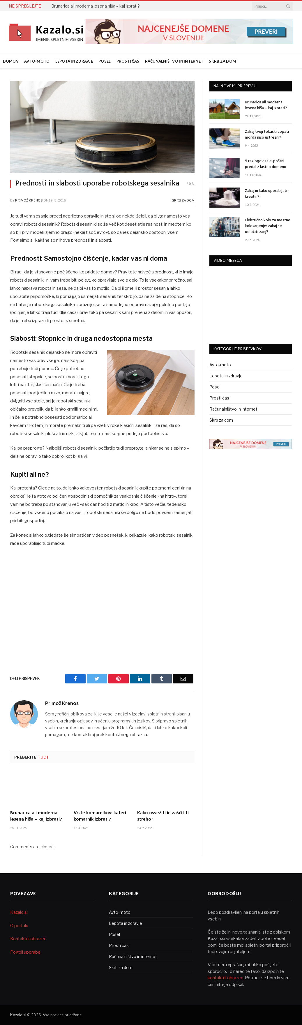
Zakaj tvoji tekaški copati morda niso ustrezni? (267, 135)
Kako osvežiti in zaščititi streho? (163, 816)
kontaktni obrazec (225, 977)
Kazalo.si (19, 912)
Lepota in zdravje (74, 61)
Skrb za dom (222, 61)
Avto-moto (37, 61)
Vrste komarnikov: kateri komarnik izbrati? (100, 816)
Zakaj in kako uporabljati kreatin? (266, 194)
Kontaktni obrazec (28, 938)
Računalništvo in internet (174, 61)
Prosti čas (127, 61)
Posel (104, 61)
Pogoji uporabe (25, 952)
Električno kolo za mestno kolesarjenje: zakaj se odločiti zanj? (267, 226)
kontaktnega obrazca (126, 734)
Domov (11, 61)
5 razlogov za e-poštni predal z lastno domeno (265, 164)
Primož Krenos (29, 200)
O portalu (19, 925)
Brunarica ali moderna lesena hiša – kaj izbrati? (95, 5)
